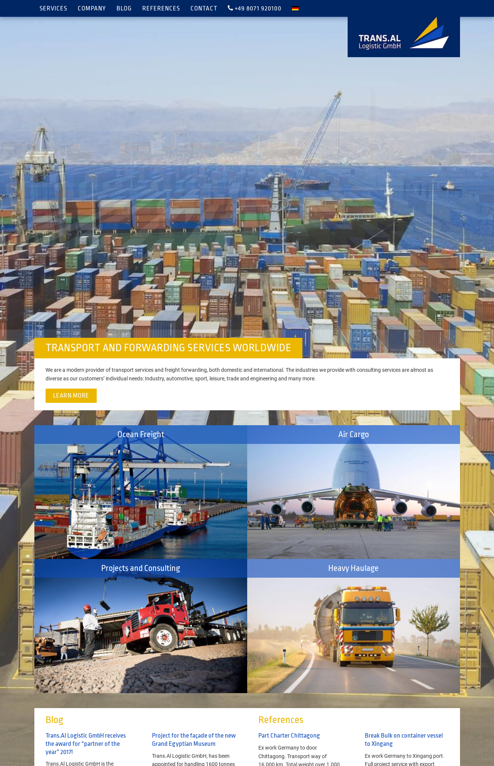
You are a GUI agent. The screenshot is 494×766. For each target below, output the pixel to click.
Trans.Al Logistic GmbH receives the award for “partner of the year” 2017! (86, 743)
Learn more (71, 395)
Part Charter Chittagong (289, 735)
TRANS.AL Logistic (404, 33)
